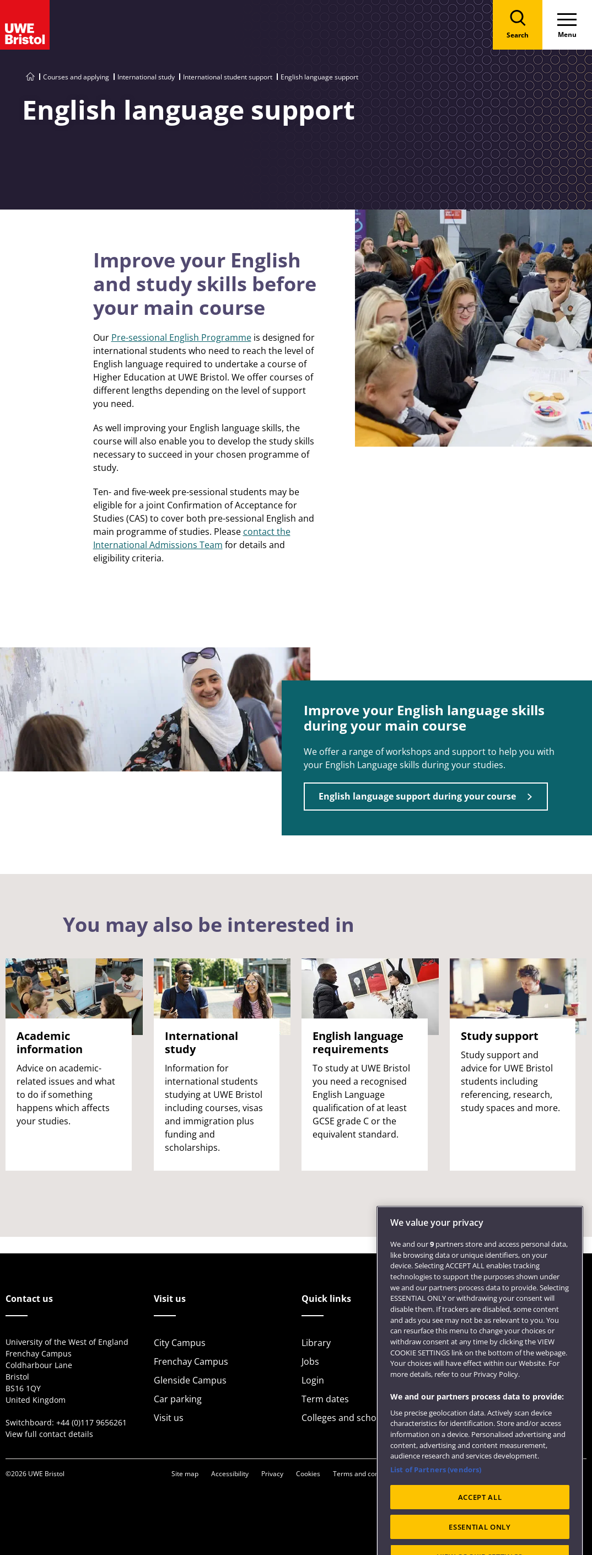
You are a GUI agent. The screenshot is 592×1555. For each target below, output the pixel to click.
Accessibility (230, 1473)
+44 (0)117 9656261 (91, 1422)
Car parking (178, 1399)
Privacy (272, 1473)
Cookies (308, 1473)
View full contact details (49, 1434)
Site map (184, 1473)
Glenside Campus (190, 1380)
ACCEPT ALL (480, 1527)
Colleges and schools (345, 1418)
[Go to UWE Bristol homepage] (30, 77)
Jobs (310, 1361)
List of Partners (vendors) (435, 1500)
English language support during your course (417, 796)
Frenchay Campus (191, 1361)
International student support (227, 77)
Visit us (169, 1418)
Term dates (325, 1399)
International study (146, 77)
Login (313, 1380)
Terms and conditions (366, 1473)
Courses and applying (76, 77)
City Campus (180, 1343)
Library (316, 1343)
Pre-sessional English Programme (181, 337)
